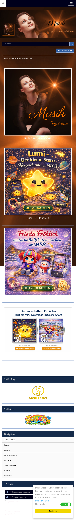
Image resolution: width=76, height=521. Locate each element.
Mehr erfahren (42, 500)
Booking (7, 450)
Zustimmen (53, 511)
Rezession (7, 460)
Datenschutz (8, 475)
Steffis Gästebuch (10, 440)
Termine (7, 445)
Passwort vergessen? (12, 511)
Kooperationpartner (10, 455)
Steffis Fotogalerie (10, 465)
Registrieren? (10, 514)
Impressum (7, 470)
